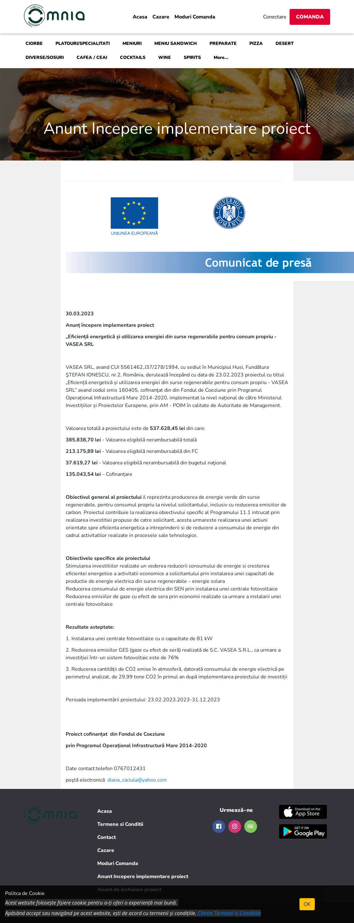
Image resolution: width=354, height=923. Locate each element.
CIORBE (34, 43)
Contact (106, 837)
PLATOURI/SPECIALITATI (82, 43)
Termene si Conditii (120, 824)
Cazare (160, 16)
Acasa (140, 16)
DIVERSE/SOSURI (45, 57)
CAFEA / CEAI (92, 57)
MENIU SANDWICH (175, 43)
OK (307, 904)
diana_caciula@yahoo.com (137, 779)
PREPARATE (223, 43)
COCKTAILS (132, 57)
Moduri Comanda (194, 16)
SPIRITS (192, 57)
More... (221, 57)
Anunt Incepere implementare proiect (142, 876)
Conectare (274, 16)
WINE (164, 57)
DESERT (285, 43)
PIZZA (256, 43)
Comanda (310, 17)
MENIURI (132, 43)
